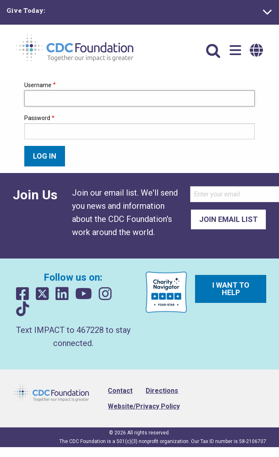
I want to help (230, 289)
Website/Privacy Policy (144, 406)
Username (37, 85)
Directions (162, 391)
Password (37, 118)
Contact (120, 391)
